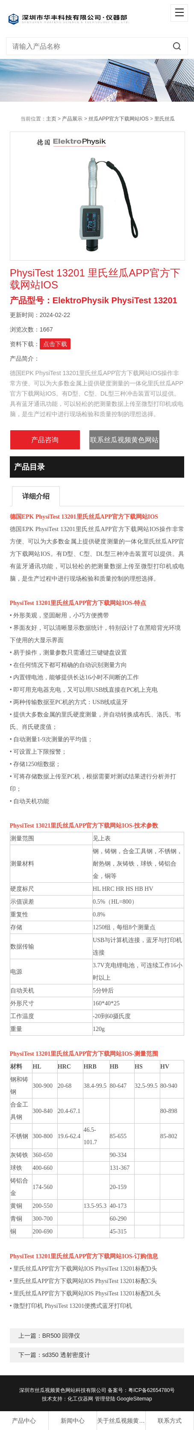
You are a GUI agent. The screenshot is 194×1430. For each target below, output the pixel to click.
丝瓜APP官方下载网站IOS (118, 119)
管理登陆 (105, 1399)
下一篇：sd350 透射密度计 (54, 1354)
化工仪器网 (80, 1399)
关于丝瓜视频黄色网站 (121, 1420)
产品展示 (72, 119)
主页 (51, 119)
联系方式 (170, 1420)
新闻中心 (73, 1420)
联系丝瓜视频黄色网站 (124, 439)
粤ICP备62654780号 (151, 1390)
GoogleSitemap (134, 1399)
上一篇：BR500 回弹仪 (49, 1335)
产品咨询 (45, 439)
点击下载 (55, 344)
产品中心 (24, 1420)
